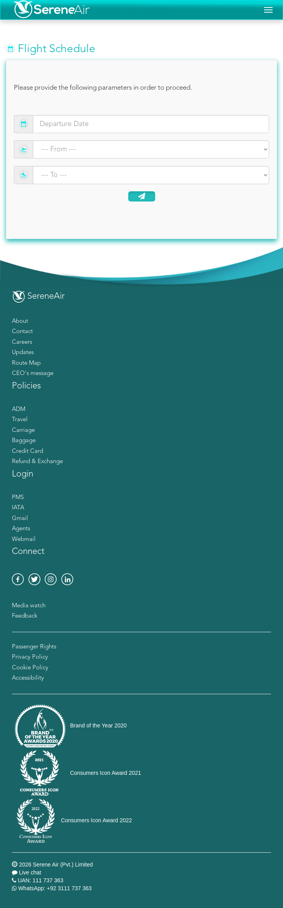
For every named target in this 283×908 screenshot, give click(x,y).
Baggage (24, 441)
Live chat (30, 872)
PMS (18, 498)
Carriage (23, 430)
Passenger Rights (34, 647)
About (20, 321)
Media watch (29, 606)
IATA (18, 508)
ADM (18, 410)
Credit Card (27, 451)
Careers (22, 342)
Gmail (20, 519)
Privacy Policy (30, 657)
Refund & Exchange (37, 462)
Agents (21, 529)
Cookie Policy (30, 668)
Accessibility (28, 678)
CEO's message (32, 374)
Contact (22, 332)
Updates (23, 353)
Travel (20, 420)
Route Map (26, 363)
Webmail (24, 540)
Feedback (24, 616)
